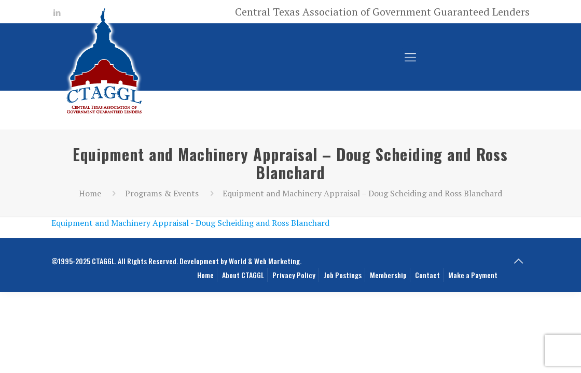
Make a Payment (472, 274)
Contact (427, 274)
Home (90, 193)
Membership (388, 274)
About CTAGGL (243, 274)
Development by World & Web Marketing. (240, 260)
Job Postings (343, 274)
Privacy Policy (293, 274)
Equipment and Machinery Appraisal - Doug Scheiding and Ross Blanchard (190, 222)
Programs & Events (162, 193)
